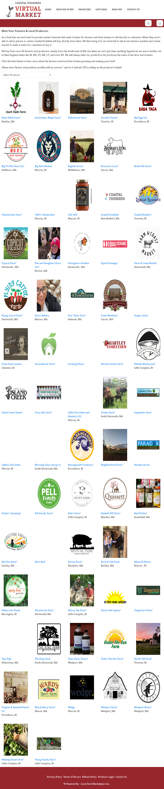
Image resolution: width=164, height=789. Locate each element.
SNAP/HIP (117, 9)
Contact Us (121, 776)
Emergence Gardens (78, 263)
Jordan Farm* (108, 412)
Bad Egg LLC (140, 117)
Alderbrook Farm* (77, 117)
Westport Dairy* (109, 707)
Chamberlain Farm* (12, 214)
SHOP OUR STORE (65, 9)
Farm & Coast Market (145, 263)
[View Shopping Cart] (159, 23)
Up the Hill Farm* (143, 658)
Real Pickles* (140, 513)
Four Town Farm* (77, 315)
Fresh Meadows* (109, 315)
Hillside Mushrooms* (145, 364)
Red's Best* (40, 561)
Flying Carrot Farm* (12, 315)
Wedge (71, 707)
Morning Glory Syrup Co (48, 464)
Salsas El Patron (142, 561)
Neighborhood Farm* (112, 464)
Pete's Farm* (74, 513)
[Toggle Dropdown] (148, 23)
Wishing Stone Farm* (13, 759)
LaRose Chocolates (11, 464)
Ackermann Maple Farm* (48, 117)
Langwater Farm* (143, 412)
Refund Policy (89, 776)
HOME (48, 9)
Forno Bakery (42, 315)
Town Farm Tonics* (78, 658)
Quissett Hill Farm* (111, 513)
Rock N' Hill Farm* (110, 561)
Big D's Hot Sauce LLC (13, 166)
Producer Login (106, 776)
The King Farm (42, 658)
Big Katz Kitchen (43, 166)
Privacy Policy (54, 776)
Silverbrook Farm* (44, 610)
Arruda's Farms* (109, 117)
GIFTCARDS (101, 9)
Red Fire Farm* (9, 561)
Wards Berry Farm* (45, 707)
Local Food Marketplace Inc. (95, 783)
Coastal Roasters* (143, 214)
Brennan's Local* (110, 166)
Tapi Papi (6, 658)
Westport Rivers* (143, 707)
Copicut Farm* (9, 263)
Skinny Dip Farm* (77, 610)
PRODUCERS (84, 9)
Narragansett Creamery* (81, 464)
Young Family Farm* (45, 759)
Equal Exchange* (109, 263)
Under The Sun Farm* (112, 658)
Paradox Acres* (142, 464)
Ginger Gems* (141, 315)
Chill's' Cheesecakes (45, 214)
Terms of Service (72, 776)
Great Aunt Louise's (12, 364)
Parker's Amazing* (11, 513)
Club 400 (72, 214)
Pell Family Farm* (44, 513)
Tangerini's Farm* (143, 610)
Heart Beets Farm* (11, 117)
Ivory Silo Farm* (43, 412)
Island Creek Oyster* (12, 412)
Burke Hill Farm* (143, 166)
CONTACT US (133, 9)
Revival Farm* (75, 561)
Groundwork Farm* (45, 364)
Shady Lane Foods (11, 610)
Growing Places (76, 364)
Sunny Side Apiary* (111, 610)
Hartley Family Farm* (112, 364)
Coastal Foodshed (110, 214)
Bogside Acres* (75, 166)
